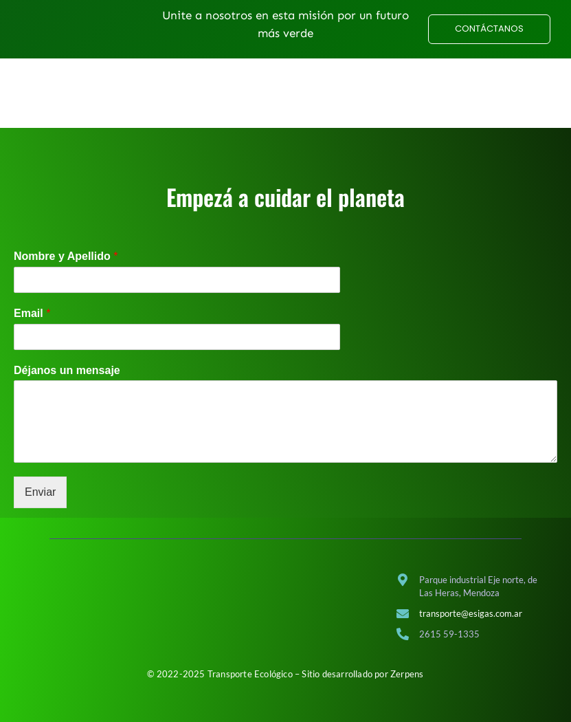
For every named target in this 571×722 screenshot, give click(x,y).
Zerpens (406, 673)
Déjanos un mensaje (67, 391)
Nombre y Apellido (65, 277)
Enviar (40, 513)
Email (32, 334)
